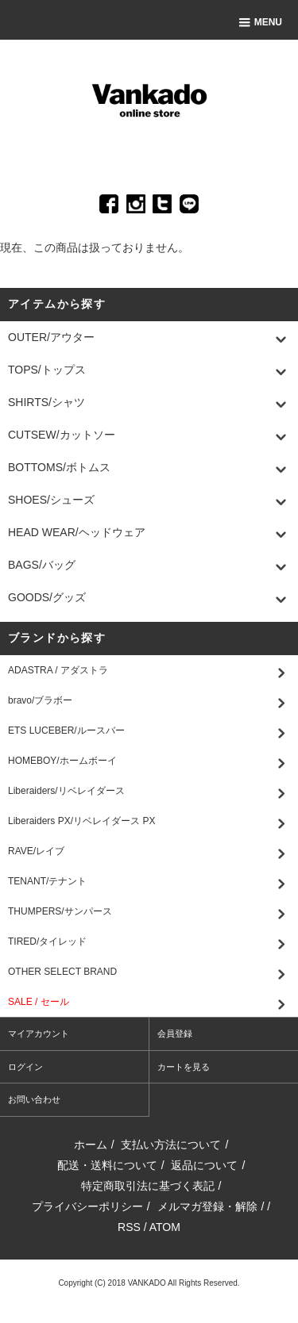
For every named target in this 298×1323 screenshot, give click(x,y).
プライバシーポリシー (87, 1206)
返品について (204, 1165)
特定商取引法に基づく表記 (148, 1185)
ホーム (90, 1144)
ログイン (25, 1067)
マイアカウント (38, 1033)
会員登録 (174, 1033)
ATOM (164, 1227)
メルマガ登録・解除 (207, 1206)
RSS (129, 1227)
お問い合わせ (34, 1099)
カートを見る (183, 1067)
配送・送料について (107, 1165)
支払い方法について (171, 1144)
